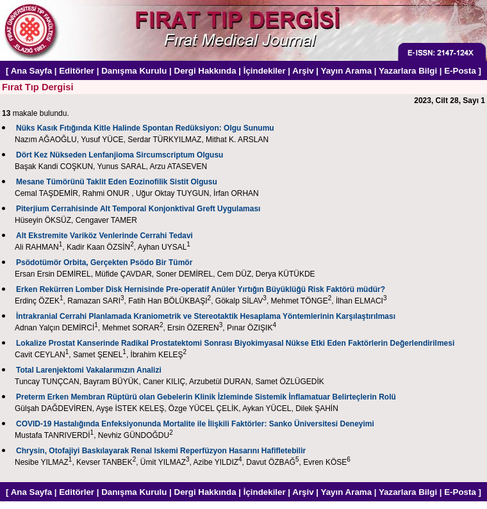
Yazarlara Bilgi (408, 71)
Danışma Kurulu (134, 71)
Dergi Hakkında (205, 71)
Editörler (76, 71)
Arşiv (302, 71)
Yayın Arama (346, 71)
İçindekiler (265, 71)
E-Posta (460, 71)
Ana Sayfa (31, 71)
